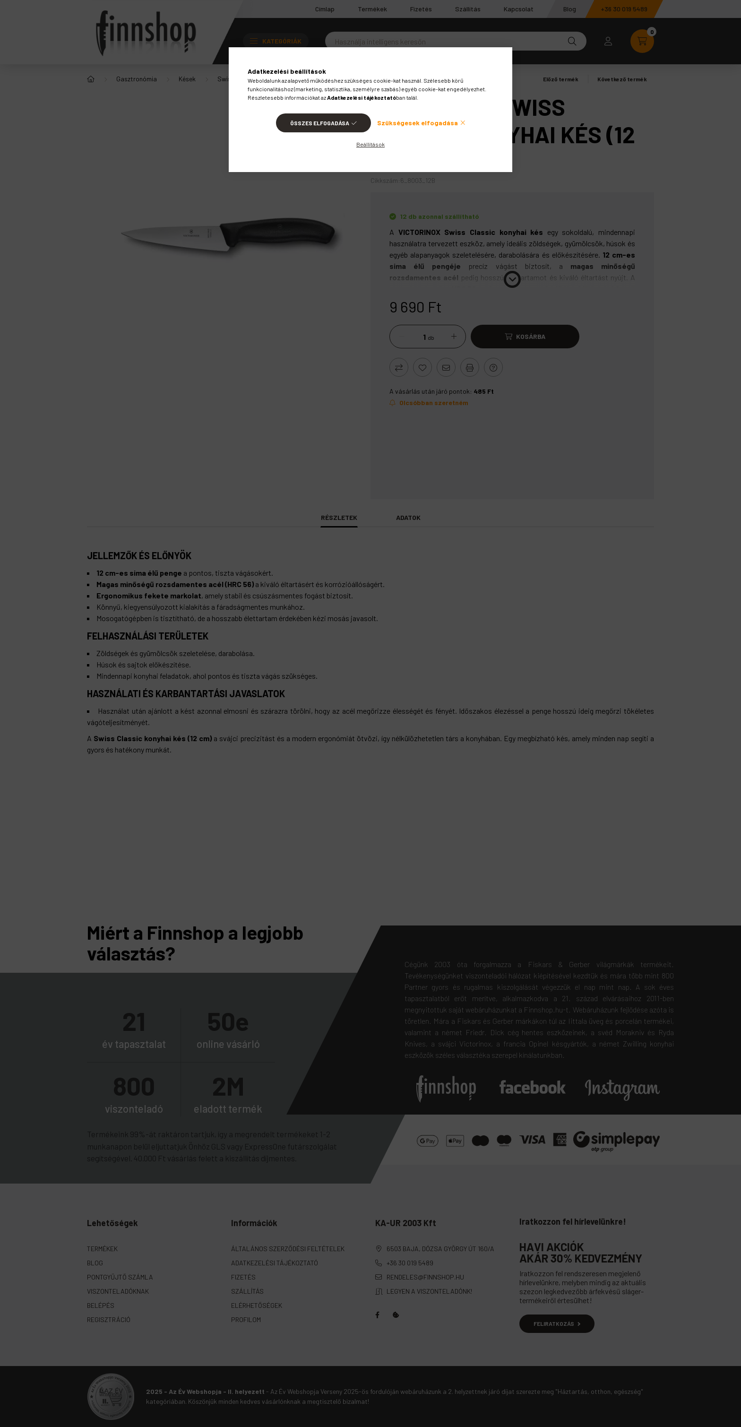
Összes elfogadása (319, 123)
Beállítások (370, 144)
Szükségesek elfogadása (417, 123)
